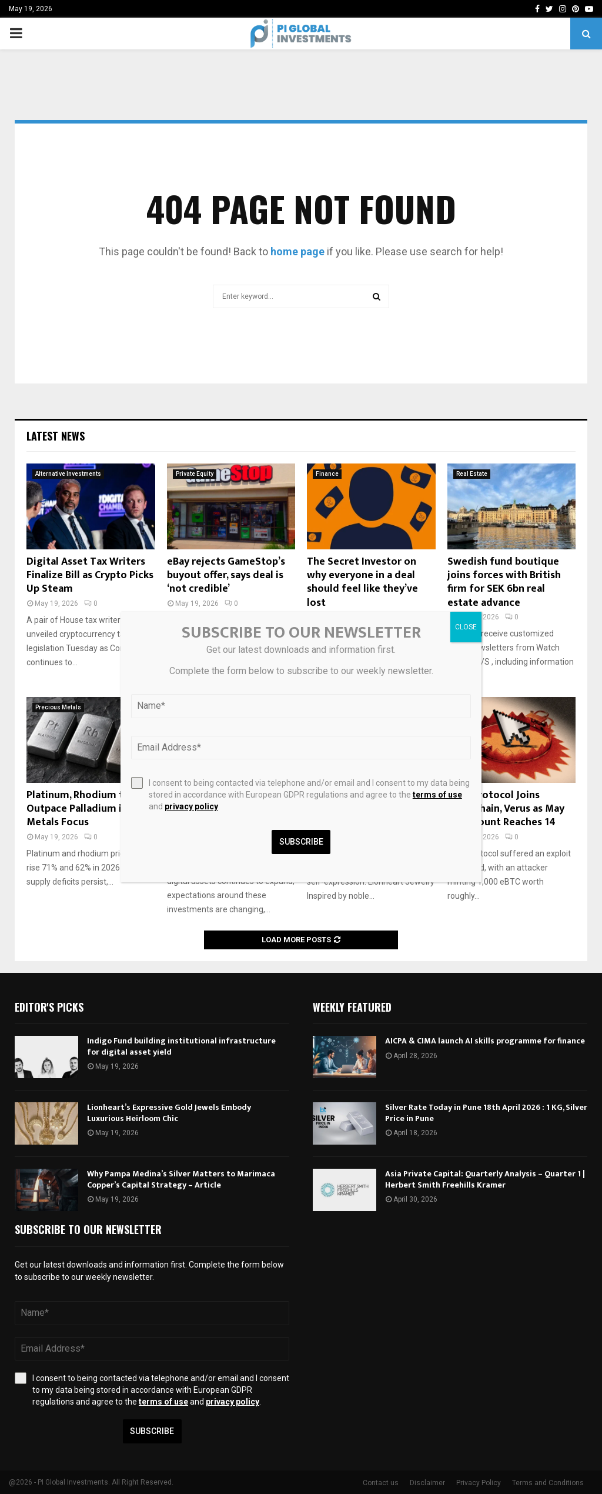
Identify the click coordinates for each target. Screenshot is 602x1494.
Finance (327, 474)
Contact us (381, 1483)
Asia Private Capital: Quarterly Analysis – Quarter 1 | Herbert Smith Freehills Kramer (485, 1179)
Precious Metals (58, 707)
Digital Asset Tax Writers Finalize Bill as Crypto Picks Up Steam (89, 575)
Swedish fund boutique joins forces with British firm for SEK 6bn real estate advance (504, 582)
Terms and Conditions (548, 1483)
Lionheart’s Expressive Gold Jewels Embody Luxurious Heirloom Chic (169, 1113)
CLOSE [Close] (466, 627)
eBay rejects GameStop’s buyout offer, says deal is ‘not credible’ (226, 575)
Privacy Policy (478, 1483)
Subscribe (152, 1431)
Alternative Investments (68, 474)
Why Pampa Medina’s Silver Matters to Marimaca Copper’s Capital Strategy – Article (181, 1179)
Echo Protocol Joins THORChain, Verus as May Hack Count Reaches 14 (505, 809)
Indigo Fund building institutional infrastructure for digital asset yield (181, 1046)
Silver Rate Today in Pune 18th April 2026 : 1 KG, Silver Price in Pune (486, 1113)
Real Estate (471, 474)
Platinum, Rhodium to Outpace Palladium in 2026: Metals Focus (90, 809)
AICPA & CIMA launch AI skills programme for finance (485, 1041)
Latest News (55, 435)
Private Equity (194, 474)
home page (297, 251)
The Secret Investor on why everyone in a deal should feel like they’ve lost (362, 582)
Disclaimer (427, 1483)
